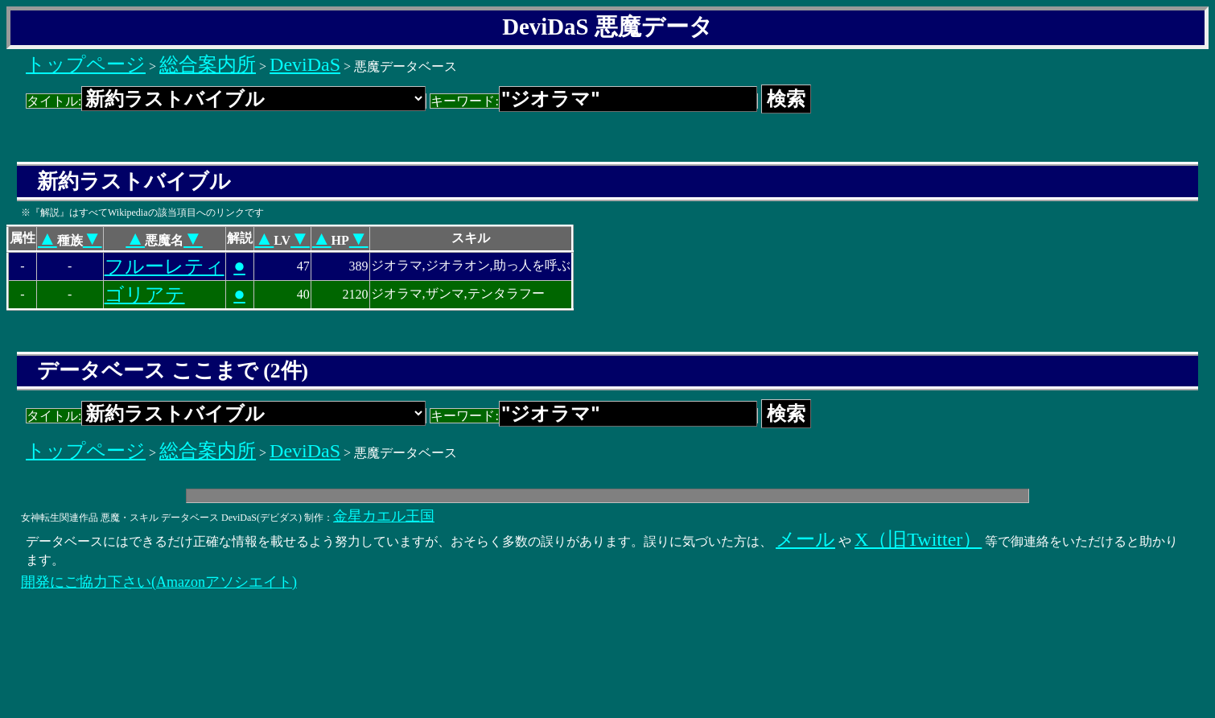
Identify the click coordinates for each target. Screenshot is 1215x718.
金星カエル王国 (384, 516)
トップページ (86, 64)
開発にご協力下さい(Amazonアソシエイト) (159, 582)
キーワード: (593, 101)
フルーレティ (164, 266)
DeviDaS (305, 64)
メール (805, 539)
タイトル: (226, 101)
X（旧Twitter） (918, 539)
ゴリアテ (145, 294)
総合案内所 (207, 64)
